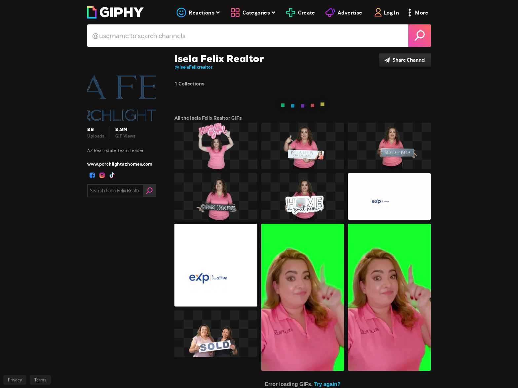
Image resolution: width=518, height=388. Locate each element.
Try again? (327, 384)
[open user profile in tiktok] (112, 175)
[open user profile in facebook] (92, 175)
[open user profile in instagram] (102, 175)
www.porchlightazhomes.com (119, 164)
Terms (40, 379)
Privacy (15, 379)
